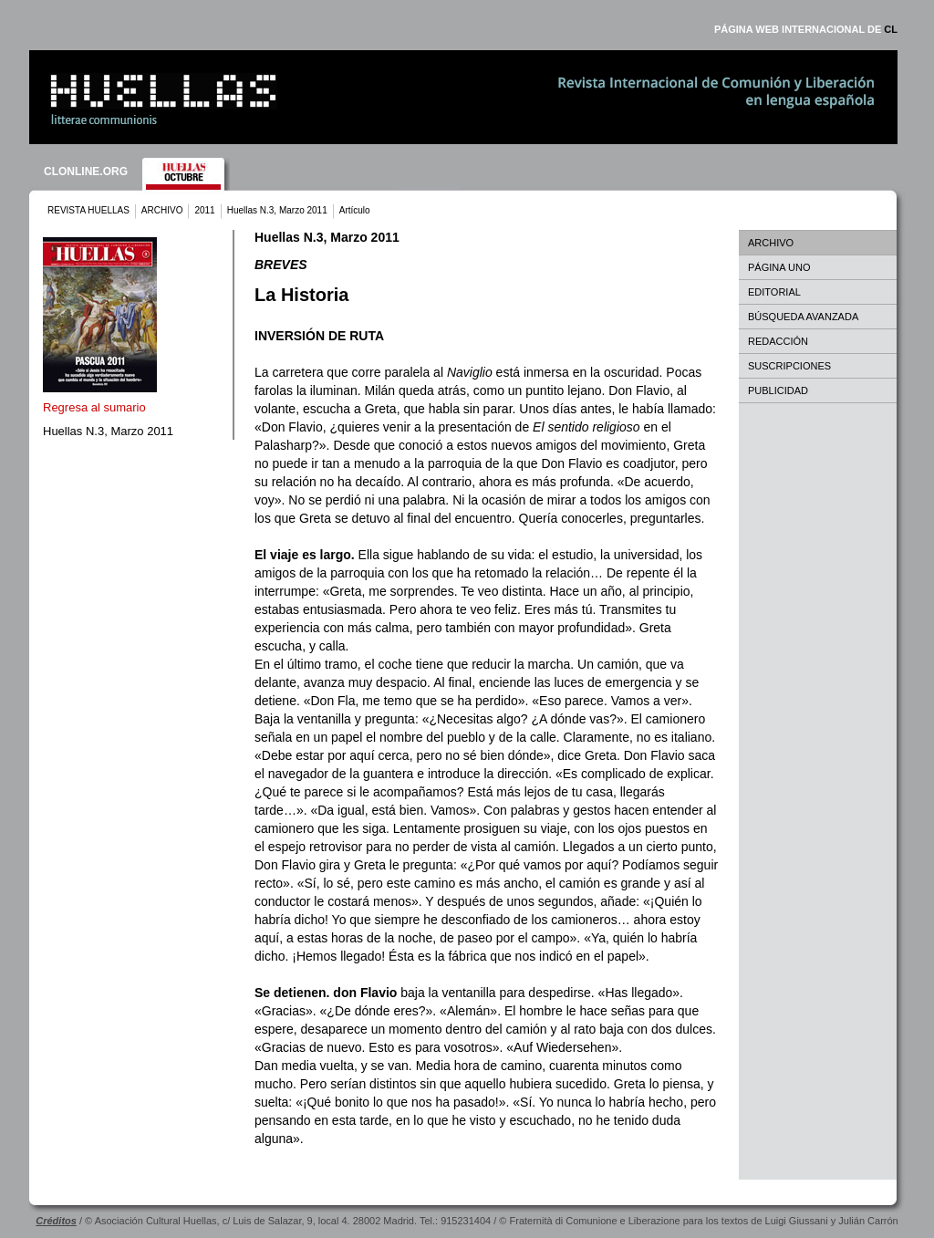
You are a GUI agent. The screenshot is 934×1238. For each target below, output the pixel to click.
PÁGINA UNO (779, 267)
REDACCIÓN (778, 341)
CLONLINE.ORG (86, 171)
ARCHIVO (162, 210)
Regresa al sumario (94, 407)
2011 (204, 210)
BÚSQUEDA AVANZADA (803, 316)
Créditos (56, 1220)
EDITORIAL (774, 291)
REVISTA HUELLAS (88, 210)
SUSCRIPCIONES (789, 365)
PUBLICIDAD (778, 390)
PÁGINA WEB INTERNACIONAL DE (806, 29)
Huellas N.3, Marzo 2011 (277, 210)
